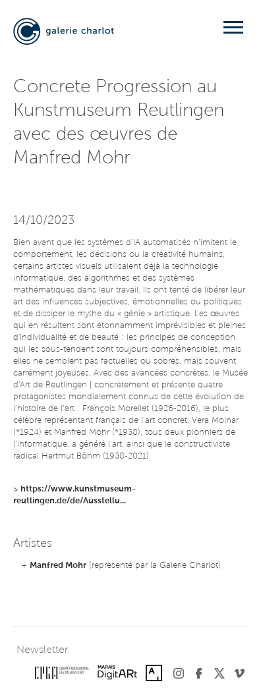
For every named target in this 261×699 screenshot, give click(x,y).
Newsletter (42, 650)
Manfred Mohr (58, 565)
